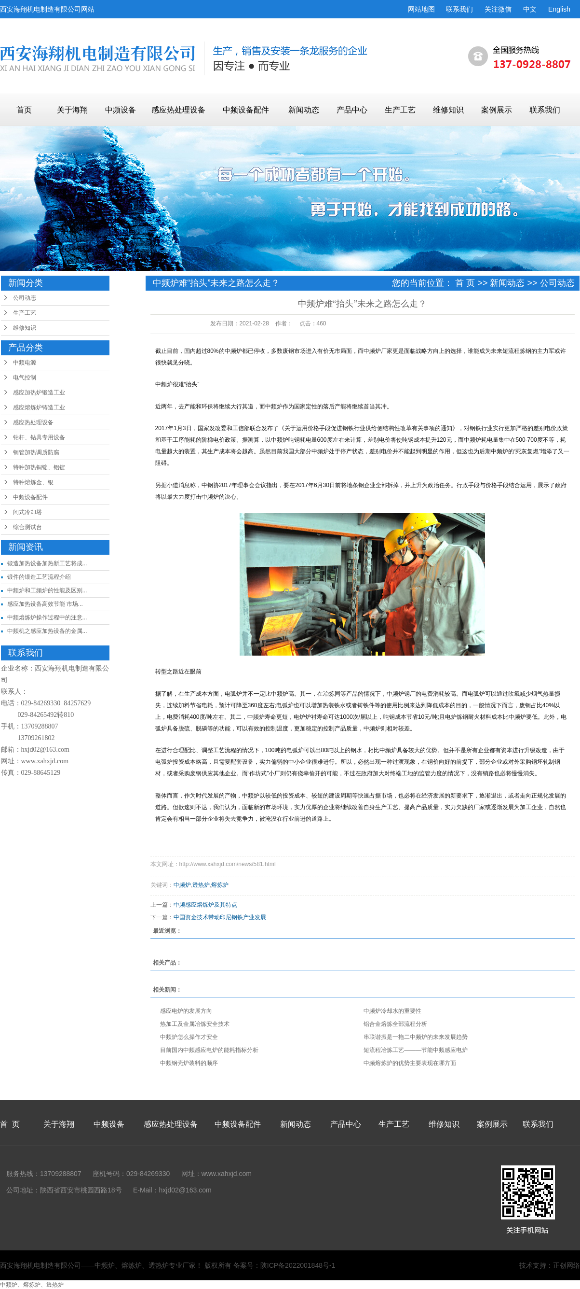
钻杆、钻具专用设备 (39, 437)
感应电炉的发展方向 (186, 1011)
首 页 (465, 283)
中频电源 (24, 362)
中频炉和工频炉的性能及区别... (47, 590)
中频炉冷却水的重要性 (392, 1011)
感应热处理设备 (178, 110)
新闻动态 (303, 110)
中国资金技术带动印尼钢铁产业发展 (220, 917)
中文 (530, 9)
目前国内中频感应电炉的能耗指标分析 (209, 1050)
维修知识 (448, 110)
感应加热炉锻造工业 (39, 392)
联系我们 (459, 9)
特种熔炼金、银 (33, 482)
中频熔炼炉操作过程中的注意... (47, 617)
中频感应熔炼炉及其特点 (205, 904)
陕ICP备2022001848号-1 (298, 1265)
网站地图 (421, 9)
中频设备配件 (246, 110)
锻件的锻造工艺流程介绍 (39, 577)
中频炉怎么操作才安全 (189, 1037)
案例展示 (496, 110)
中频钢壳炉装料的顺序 (189, 1063)
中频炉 (182, 885)
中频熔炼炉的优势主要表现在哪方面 (410, 1063)
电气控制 (24, 377)
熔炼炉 (220, 885)
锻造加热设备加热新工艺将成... (47, 563)
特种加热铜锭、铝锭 (39, 467)
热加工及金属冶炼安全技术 (194, 1024)
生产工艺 (400, 110)
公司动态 (24, 297)
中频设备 (120, 110)
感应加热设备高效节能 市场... (45, 604)
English (559, 9)
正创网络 (566, 1265)
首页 (24, 110)
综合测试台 (27, 527)
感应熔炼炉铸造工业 (39, 407)
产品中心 (352, 110)
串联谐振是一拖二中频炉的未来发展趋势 (416, 1037)
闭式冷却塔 (27, 512)
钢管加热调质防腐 (36, 452)
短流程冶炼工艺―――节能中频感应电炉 (416, 1050)
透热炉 (201, 885)
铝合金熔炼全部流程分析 (395, 1024)
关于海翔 (72, 110)
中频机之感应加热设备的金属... (47, 631)
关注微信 (498, 9)
